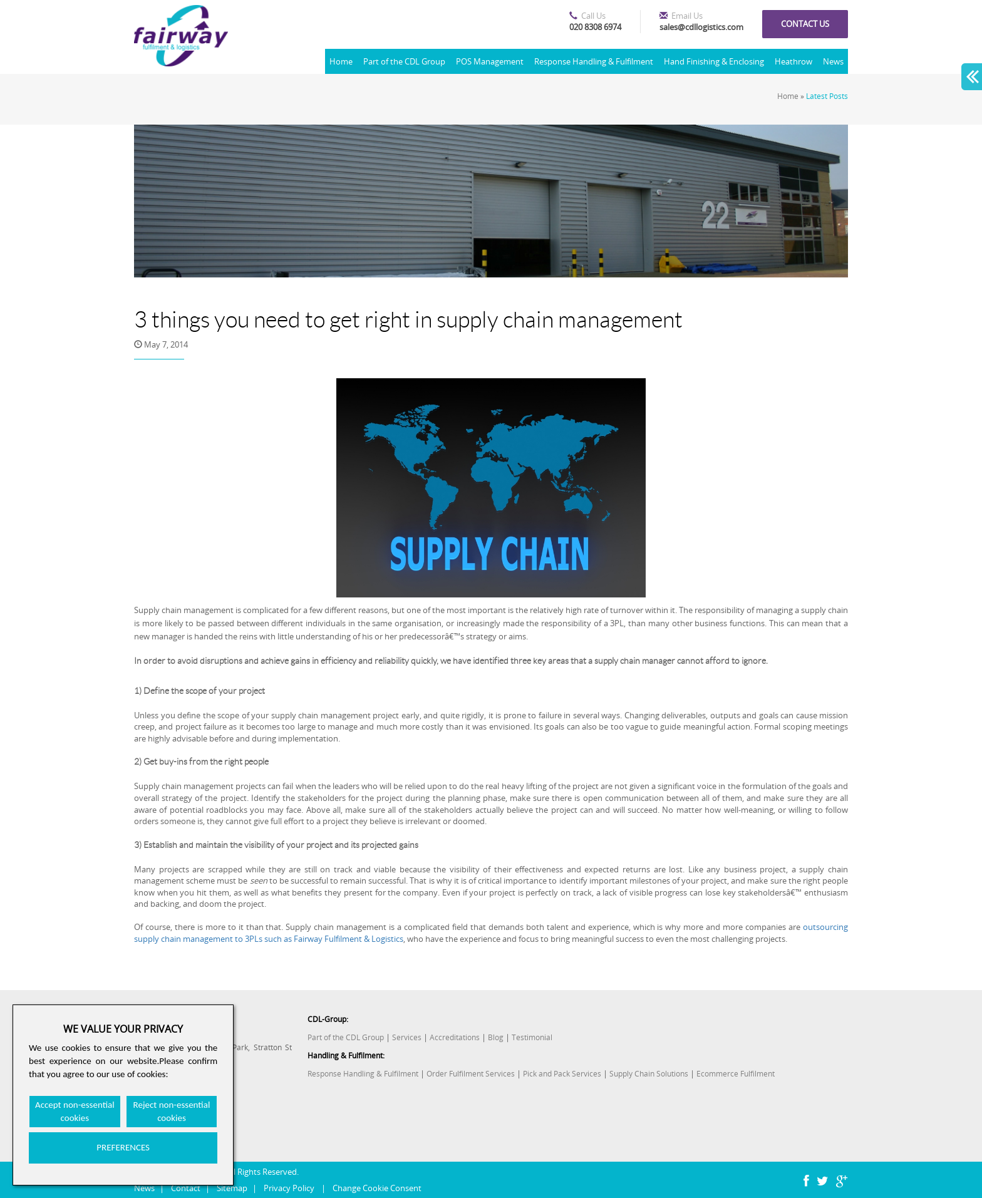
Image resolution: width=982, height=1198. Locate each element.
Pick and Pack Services (562, 1073)
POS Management (490, 61)
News (833, 61)
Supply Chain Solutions (648, 1073)
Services (406, 1037)
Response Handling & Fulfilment (593, 61)
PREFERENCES (123, 1147)
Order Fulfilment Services (470, 1073)
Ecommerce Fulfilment (735, 1073)
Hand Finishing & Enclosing (714, 61)
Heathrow (793, 61)
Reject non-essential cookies (171, 1111)
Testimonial (532, 1037)
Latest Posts (827, 96)
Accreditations (455, 1037)
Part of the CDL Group (404, 61)
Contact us (805, 23)
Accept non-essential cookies (75, 1111)
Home (341, 61)
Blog (496, 1037)
